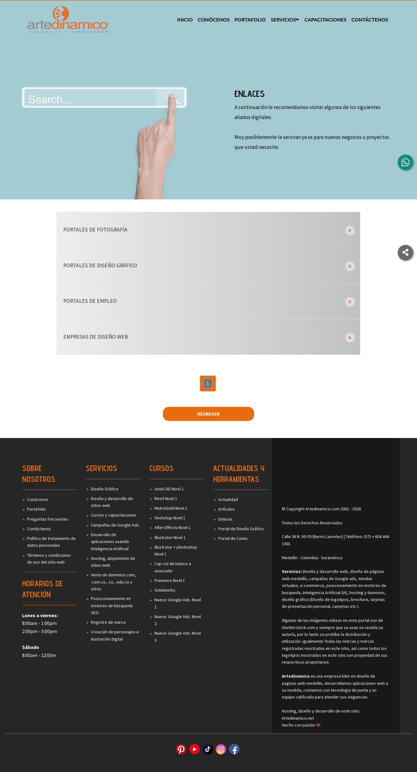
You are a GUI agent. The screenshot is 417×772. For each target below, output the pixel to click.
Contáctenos (39, 528)
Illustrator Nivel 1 (170, 537)
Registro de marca (108, 622)
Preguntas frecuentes (47, 519)
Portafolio (36, 509)
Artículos (226, 509)
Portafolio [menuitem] (248, 19)
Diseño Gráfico (104, 489)
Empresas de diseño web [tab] (95, 336)
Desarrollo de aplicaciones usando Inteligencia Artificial (110, 541)
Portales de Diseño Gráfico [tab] (100, 265)
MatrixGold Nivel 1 (170, 508)
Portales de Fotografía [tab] (95, 229)
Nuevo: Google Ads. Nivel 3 (177, 636)
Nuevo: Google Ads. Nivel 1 (177, 603)
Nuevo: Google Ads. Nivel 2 (177, 620)
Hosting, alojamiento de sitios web (113, 561)
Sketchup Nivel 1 (169, 518)
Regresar (208, 414)
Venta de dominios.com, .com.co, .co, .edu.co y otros (113, 582)
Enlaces (225, 519)
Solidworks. (165, 590)
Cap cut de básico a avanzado (172, 567)
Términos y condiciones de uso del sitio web (49, 558)
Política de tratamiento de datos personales (51, 542)
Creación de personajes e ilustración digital (115, 635)
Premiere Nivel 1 (169, 580)
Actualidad (228, 499)
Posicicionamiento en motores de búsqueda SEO (112, 605)
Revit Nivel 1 (165, 498)
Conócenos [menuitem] (212, 19)
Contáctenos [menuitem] (369, 19)
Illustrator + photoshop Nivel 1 (175, 550)
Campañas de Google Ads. (115, 525)
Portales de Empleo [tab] (90, 301)
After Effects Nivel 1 (172, 527)
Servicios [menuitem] (282, 19)
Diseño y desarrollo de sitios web (112, 502)
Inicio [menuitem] (183, 19)
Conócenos (37, 499)
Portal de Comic (233, 538)
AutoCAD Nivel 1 (169, 489)
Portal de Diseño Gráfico (241, 528)
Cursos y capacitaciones (113, 515)
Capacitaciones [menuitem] (326, 19)
